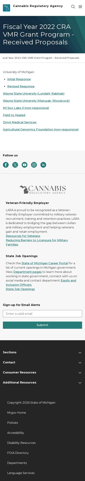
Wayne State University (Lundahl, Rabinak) (33, 93)
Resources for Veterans (23, 236)
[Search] (73, 6)
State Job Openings (20, 289)
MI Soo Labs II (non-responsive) (26, 108)
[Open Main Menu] (80, 6)
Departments (17, 463)
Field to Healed (14, 115)
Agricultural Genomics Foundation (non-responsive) (41, 129)
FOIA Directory (18, 453)
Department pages (27, 272)
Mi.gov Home (16, 412)
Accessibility (15, 432)
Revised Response (20, 86)
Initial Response (19, 79)
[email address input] (42, 313)
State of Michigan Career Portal (44, 263)
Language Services (20, 473)
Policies (12, 422)
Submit (42, 325)
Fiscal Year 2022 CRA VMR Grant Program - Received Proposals (40, 58)
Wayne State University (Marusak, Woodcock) (36, 101)
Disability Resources (21, 443)
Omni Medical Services (19, 122)
